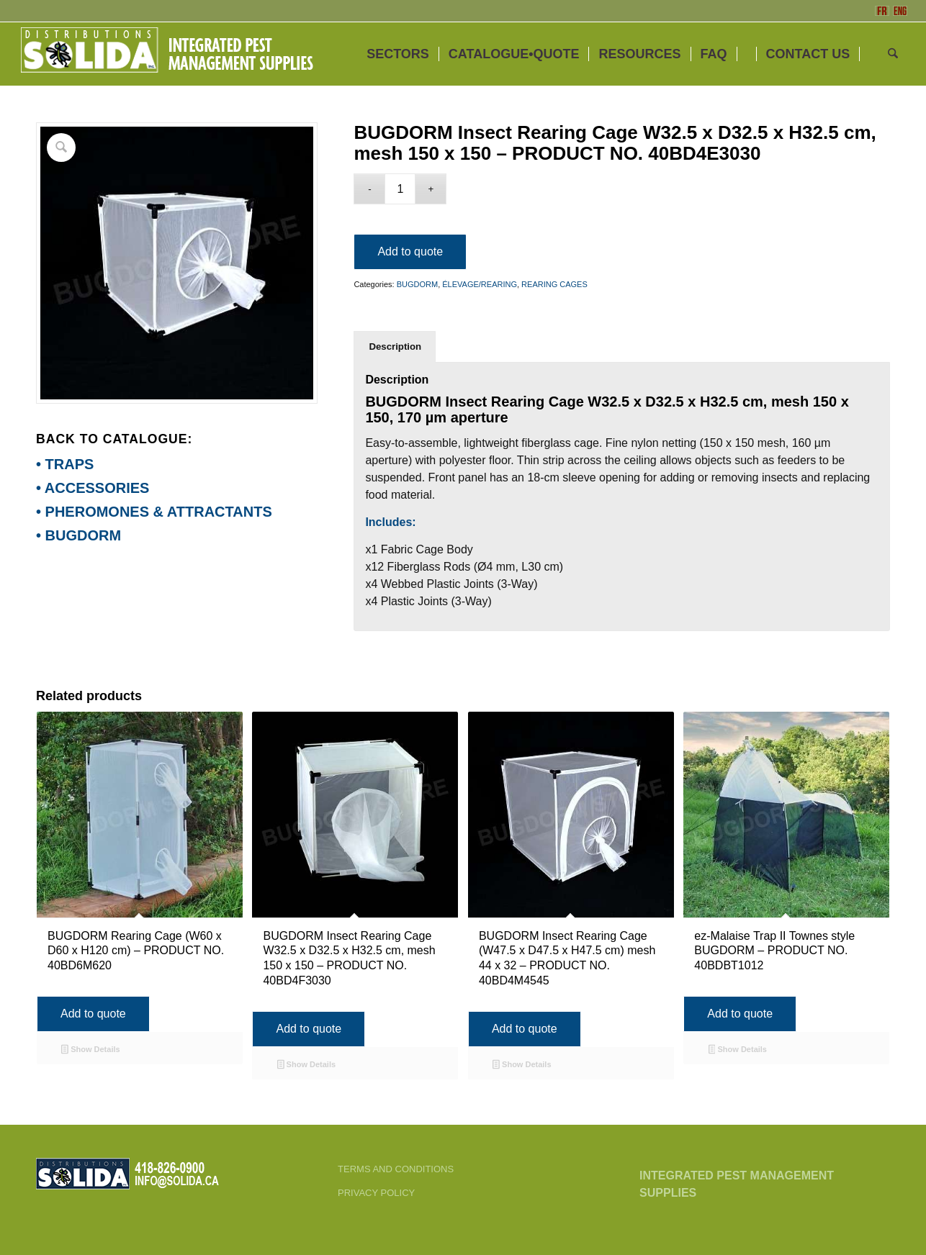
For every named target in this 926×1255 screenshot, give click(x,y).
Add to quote (410, 251)
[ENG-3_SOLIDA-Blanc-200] (166, 54)
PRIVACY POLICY (376, 1192)
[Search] (892, 54)
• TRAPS (65, 464)
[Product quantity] (400, 188)
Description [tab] (395, 346)
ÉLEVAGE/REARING (479, 284)
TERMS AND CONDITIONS (396, 1169)
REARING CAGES (554, 284)
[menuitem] (398, 54)
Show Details (90, 1050)
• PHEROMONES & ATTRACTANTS (154, 512)
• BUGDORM (78, 535)
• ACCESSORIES (92, 488)
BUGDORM (417, 284)
